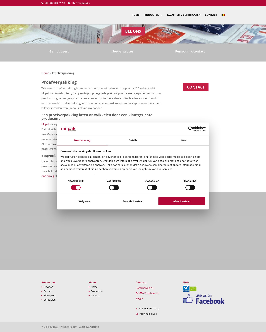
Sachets (48, 291)
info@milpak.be (148, 313)
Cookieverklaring (89, 326)
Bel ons (133, 31)
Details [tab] (133, 140)
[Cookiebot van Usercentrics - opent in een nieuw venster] (191, 129)
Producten (151, 15)
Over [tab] (184, 140)
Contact (211, 15)
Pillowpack (50, 295)
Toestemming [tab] (82, 140)
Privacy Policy (68, 326)
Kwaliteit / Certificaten (184, 15)
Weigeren (84, 201)
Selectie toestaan (133, 201)
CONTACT (196, 87)
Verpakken (50, 299)
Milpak (45, 124)
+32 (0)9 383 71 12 (54, 2)
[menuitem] (223, 19)
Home (135, 15)
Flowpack (49, 287)
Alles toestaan (182, 201)
